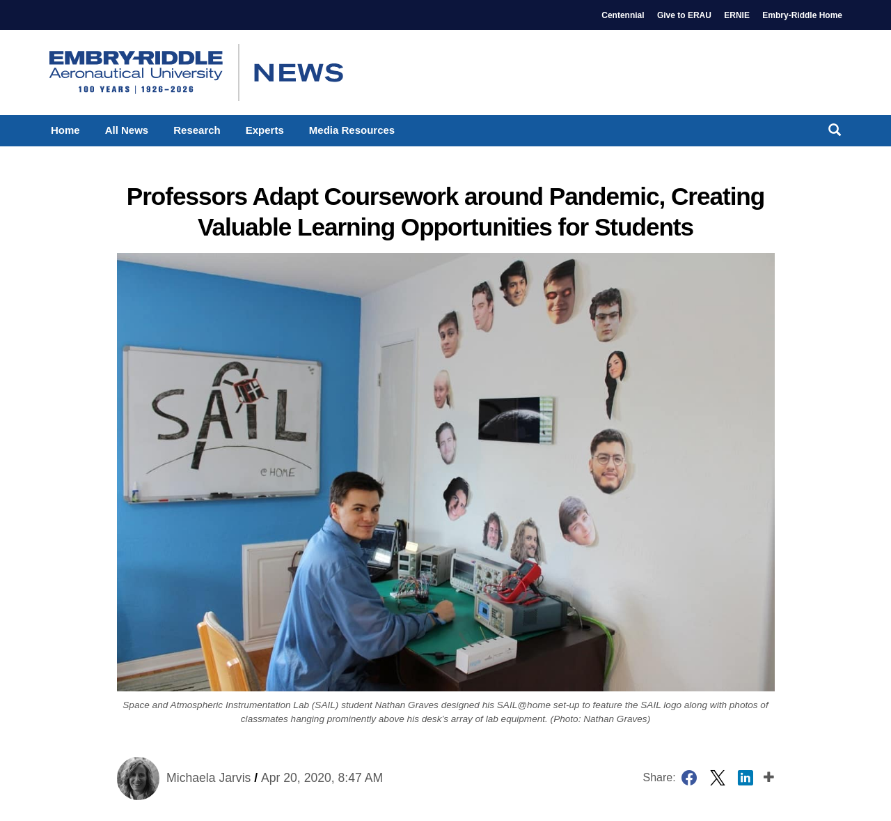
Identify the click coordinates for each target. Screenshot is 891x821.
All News (127, 130)
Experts (265, 130)
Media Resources (352, 130)
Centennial (622, 15)
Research (197, 130)
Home (65, 130)
